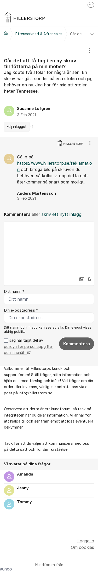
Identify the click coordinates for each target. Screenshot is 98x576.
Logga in (85, 540)
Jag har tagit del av (28, 346)
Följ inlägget (17, 126)
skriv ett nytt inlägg (62, 214)
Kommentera (76, 343)
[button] (81, 279)
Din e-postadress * (21, 310)
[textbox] (49, 248)
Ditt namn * (14, 291)
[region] (49, 89)
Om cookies (82, 547)
